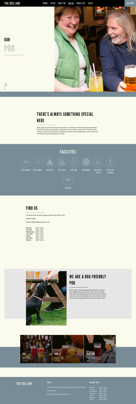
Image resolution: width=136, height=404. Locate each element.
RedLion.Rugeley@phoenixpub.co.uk (37, 222)
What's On (61, 3)
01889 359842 (31, 218)
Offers (53, 3)
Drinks (45, 3)
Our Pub (71, 3)
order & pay (81, 3)
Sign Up (90, 3)
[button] (5, 86)
